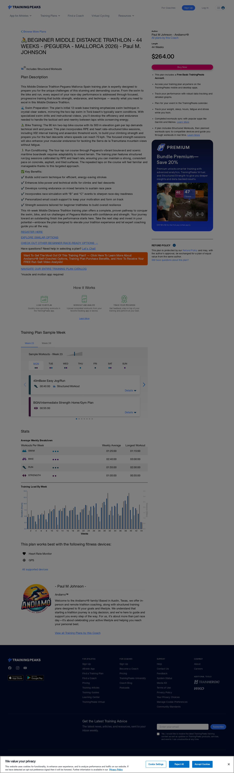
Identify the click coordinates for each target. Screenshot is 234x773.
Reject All (179, 764)
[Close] (228, 764)
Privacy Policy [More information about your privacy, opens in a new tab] (116, 769)
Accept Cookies (202, 764)
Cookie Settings (156, 764)
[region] (117, 764)
